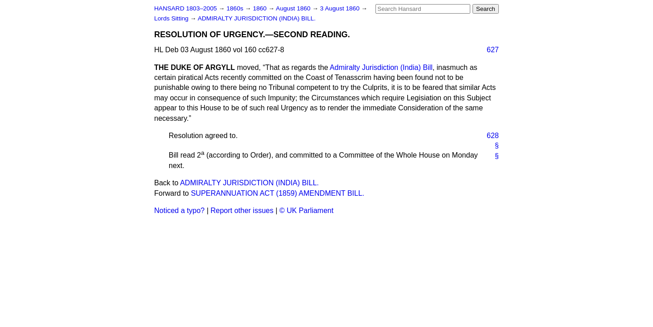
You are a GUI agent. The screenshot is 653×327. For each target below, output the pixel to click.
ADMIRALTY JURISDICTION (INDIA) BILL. (257, 18)
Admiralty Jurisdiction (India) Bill (381, 67)
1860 (260, 8)
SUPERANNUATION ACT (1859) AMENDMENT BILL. (277, 193)
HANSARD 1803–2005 (185, 8)
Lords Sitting (172, 18)
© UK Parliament (306, 210)
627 (493, 50)
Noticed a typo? (179, 210)
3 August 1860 (340, 8)
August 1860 (294, 8)
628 (493, 135)
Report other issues (241, 210)
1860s (235, 8)
